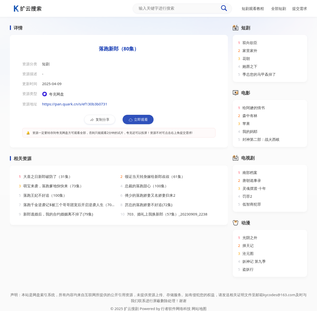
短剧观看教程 (253, 8)
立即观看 (138, 119)
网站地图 (199, 308)
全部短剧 (278, 8)
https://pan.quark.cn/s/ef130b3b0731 (74, 103)
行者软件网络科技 (176, 308)
